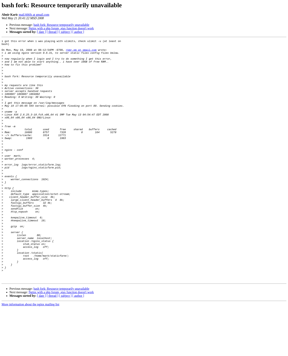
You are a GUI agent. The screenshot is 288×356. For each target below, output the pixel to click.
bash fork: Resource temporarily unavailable (61, 24)
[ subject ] (65, 32)
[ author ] (78, 32)
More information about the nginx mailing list (30, 352)
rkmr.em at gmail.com (81, 52)
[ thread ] (52, 32)
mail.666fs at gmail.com (34, 14)
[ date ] (41, 32)
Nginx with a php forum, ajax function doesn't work (61, 28)
